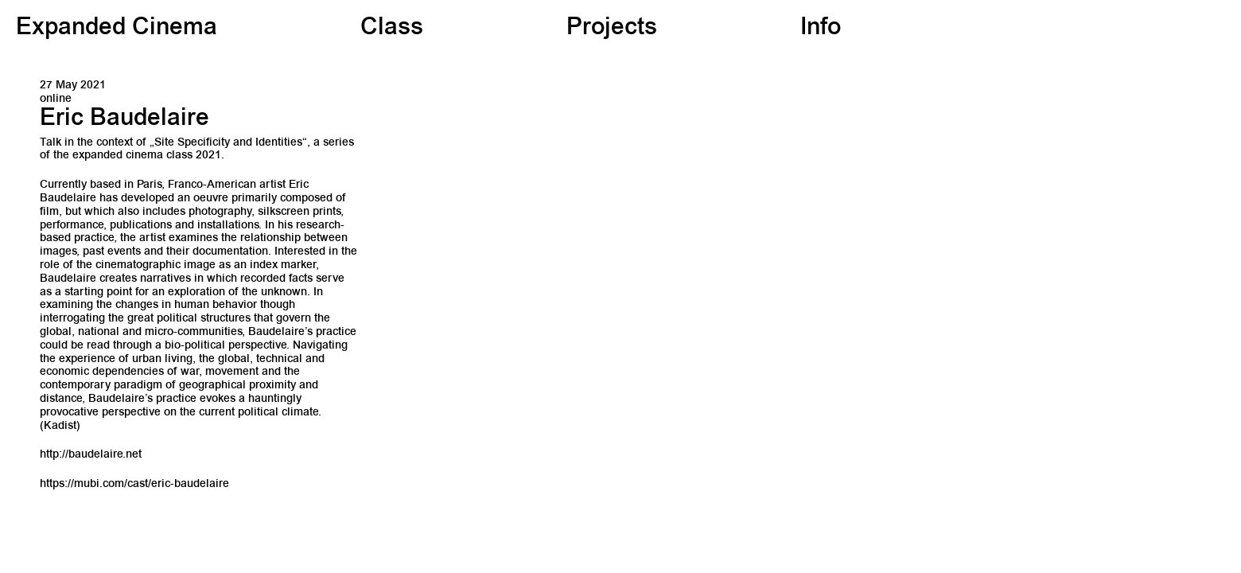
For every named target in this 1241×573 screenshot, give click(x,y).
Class (391, 29)
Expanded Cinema (116, 29)
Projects (611, 29)
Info (820, 29)
